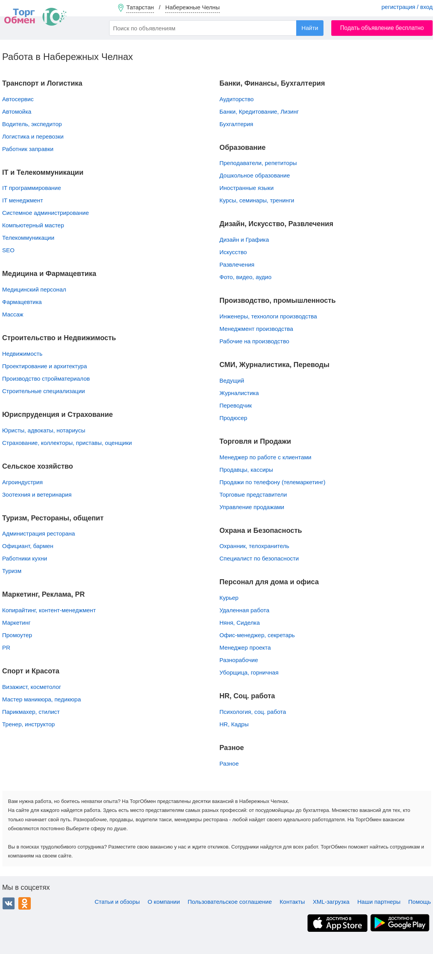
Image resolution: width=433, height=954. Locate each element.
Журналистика (239, 393)
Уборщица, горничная (249, 672)
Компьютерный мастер (33, 225)
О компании (164, 901)
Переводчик (235, 405)
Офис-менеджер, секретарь (257, 635)
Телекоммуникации (28, 237)
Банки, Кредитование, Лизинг (259, 111)
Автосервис (18, 99)
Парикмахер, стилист (31, 711)
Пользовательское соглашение (230, 901)
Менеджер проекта (245, 647)
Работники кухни (25, 558)
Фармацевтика (22, 302)
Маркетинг (16, 622)
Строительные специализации (43, 391)
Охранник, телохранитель (254, 546)
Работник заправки (28, 149)
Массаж (12, 314)
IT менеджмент (22, 200)
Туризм (12, 570)
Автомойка (17, 111)
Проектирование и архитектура (44, 366)
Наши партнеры (379, 901)
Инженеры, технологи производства (268, 316)
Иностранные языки (246, 187)
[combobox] (216, 28)
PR (6, 647)
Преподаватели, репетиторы (258, 163)
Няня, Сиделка (239, 622)
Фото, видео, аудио (245, 277)
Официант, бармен (27, 546)
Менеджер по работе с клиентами (265, 457)
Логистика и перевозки (33, 136)
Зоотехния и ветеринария (37, 494)
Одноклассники (24, 903)
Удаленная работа (244, 610)
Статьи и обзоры (117, 901)
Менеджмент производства (256, 328)
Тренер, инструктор (28, 724)
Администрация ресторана (38, 533)
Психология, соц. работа (252, 711)
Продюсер (233, 418)
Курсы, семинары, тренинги (256, 200)
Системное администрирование (45, 212)
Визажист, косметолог (31, 686)
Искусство (233, 252)
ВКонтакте (8, 903)
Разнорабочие (238, 660)
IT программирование (31, 187)
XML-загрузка (331, 901)
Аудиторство (236, 99)
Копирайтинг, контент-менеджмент (49, 610)
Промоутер (17, 635)
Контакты (292, 901)
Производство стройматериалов (46, 378)
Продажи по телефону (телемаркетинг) (272, 482)
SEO (8, 250)
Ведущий (231, 380)
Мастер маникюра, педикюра (41, 699)
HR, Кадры (234, 724)
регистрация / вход (407, 7)
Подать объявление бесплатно (382, 28)
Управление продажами (251, 507)
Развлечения (236, 264)
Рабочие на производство (254, 341)
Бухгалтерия (236, 124)
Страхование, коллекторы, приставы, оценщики (67, 442)
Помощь (419, 901)
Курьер (229, 597)
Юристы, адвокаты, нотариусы (43, 430)
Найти (310, 28)
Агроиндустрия (22, 482)
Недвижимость (22, 353)
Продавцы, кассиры (246, 469)
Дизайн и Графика (244, 239)
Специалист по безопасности (259, 558)
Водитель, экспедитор (32, 124)
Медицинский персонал (34, 289)
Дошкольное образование (254, 175)
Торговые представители (253, 494)
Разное (229, 763)
